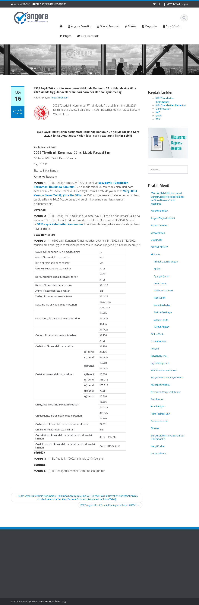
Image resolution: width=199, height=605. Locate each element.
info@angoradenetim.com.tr (50, 3)
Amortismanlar (159, 211)
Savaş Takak (161, 319)
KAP (158, 112)
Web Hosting (59, 601)
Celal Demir (160, 283)
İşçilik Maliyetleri (160, 363)
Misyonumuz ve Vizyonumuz (167, 377)
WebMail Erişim (177, 4)
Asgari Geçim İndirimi (163, 218)
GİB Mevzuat (163, 108)
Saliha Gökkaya (163, 312)
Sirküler (155, 428)
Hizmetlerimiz (158, 341)
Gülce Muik (157, 334)
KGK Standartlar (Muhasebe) (165, 99)
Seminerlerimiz (159, 421)
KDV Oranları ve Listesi (164, 370)
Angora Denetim (59, 97)
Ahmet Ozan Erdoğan (166, 261)
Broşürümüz (158, 232)
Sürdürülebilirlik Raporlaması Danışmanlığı (167, 437)
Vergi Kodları (158, 446)
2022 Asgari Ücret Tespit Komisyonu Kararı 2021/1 (110, 505)
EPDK (159, 115)
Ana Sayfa (59, 550)
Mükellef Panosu (160, 384)
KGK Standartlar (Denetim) (170, 105)
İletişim (155, 348)
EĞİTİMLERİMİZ (159, 247)
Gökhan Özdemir (163, 290)
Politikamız (157, 399)
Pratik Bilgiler (158, 406)
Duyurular (156, 239)
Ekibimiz (155, 254)
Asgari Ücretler (159, 225)
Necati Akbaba (162, 305)
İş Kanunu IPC (158, 355)
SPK (158, 119)
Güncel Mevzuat (62, 560)
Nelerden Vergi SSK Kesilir (166, 392)
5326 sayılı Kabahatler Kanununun (60, 224)
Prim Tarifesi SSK (160, 413)
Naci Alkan (160, 297)
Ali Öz (157, 269)
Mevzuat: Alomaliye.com (24, 601)
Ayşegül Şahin (161, 276)
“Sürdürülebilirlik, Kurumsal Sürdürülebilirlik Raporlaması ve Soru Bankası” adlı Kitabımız (167, 198)
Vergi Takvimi (158, 453)
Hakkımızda (60, 553)
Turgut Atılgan (161, 326)
